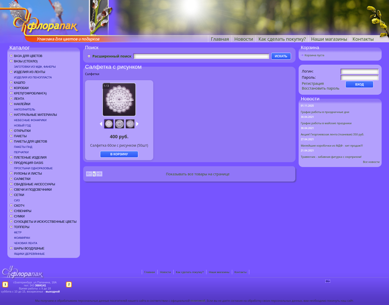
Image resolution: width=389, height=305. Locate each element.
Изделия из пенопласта (33, 77)
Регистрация (313, 83)
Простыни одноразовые (33, 168)
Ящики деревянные (29, 253)
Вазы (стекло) (25, 61)
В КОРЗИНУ (119, 154)
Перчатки (21, 152)
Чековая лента (25, 243)
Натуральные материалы (35, 115)
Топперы (21, 227)
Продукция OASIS (28, 163)
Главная (220, 39)
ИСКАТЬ (281, 56)
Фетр (18, 232)
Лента (19, 99)
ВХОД (359, 84)
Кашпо (19, 83)
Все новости (371, 162)
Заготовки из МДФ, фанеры (35, 66)
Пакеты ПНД (23, 146)
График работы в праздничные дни (325, 112)
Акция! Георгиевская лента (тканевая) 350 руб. (332, 134)
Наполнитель (24, 109)
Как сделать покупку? (282, 39)
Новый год (22, 125)
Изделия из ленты (29, 72)
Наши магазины (329, 39)
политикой (197, 300)
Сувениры (22, 211)
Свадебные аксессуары (34, 184)
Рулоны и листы (28, 173)
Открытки (22, 131)
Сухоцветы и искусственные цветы (45, 222)
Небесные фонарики (30, 120)
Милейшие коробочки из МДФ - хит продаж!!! (332, 145)
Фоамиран (22, 237)
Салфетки (22, 179)
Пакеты (20, 136)
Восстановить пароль (320, 88)
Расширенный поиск (111, 56)
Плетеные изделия (30, 157)
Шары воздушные (29, 248)
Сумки (19, 216)
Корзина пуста (314, 55)
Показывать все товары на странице (198, 174)
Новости (243, 39)
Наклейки (22, 104)
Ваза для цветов (28, 56)
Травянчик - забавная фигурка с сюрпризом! (331, 157)
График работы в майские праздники (326, 123)
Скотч (19, 205)
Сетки (19, 195)
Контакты (363, 39)
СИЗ (17, 200)
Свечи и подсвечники (33, 189)
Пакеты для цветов (30, 141)
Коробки (21, 88)
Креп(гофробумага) (30, 93)
